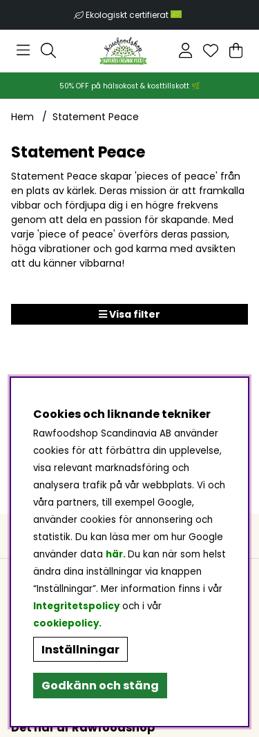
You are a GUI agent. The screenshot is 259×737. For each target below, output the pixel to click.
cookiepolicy (66, 623)
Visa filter (129, 314)
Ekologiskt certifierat (135, 15)
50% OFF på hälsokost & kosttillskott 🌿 (129, 86)
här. (117, 554)
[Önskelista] (211, 50)
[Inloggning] (185, 50)
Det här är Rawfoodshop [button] (83, 728)
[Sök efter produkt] (48, 50)
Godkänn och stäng (100, 685)
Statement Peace (95, 117)
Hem (22, 117)
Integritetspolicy (76, 606)
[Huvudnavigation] (23, 50)
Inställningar (80, 650)
